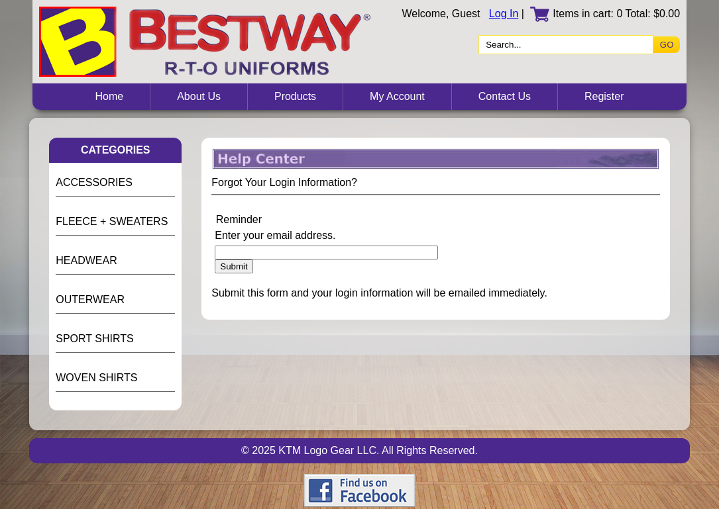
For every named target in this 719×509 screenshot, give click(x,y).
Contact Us (504, 96)
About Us (199, 96)
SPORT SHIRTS (94, 338)
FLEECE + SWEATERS (112, 221)
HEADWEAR (86, 260)
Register (604, 96)
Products (295, 96)
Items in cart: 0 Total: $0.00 (605, 13)
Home (109, 96)
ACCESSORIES (94, 182)
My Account (397, 96)
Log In (503, 13)
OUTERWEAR (90, 299)
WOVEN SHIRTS (96, 377)
